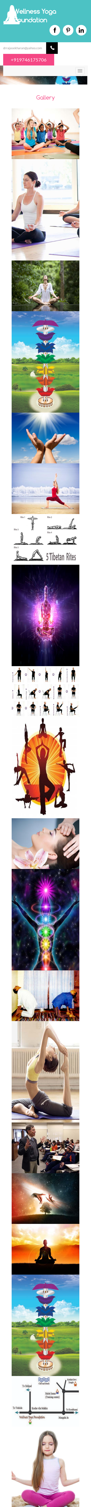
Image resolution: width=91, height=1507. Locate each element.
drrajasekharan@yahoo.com (22, 48)
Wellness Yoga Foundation (35, 15)
